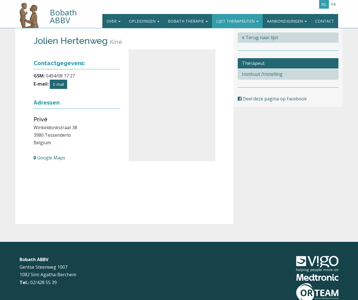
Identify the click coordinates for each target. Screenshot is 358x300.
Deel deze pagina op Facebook (272, 99)
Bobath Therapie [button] (188, 21)
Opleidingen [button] (144, 21)
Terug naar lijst (260, 37)
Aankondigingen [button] (287, 21)
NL (324, 4)
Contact (324, 21)
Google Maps (49, 158)
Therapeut (253, 63)
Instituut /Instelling (262, 74)
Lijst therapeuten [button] (237, 21)
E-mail (58, 84)
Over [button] (114, 21)
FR (333, 4)
